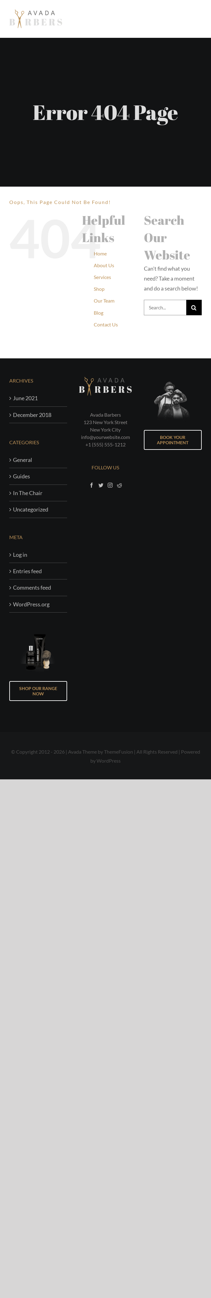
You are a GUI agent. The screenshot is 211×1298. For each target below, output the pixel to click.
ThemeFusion (118, 752)
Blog (98, 313)
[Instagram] (110, 485)
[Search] (194, 307)
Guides (21, 476)
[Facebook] (91, 485)
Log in (20, 554)
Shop (99, 289)
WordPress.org (31, 604)
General (22, 459)
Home (100, 253)
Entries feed (27, 571)
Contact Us (106, 324)
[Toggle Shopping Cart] (182, 19)
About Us (104, 265)
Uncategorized (30, 509)
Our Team (104, 300)
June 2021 (25, 398)
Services (102, 277)
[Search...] (165, 307)
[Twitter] (100, 485)
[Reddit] (119, 485)
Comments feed (32, 587)
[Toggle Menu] (197, 19)
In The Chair (27, 493)
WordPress (109, 761)
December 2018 (32, 414)
